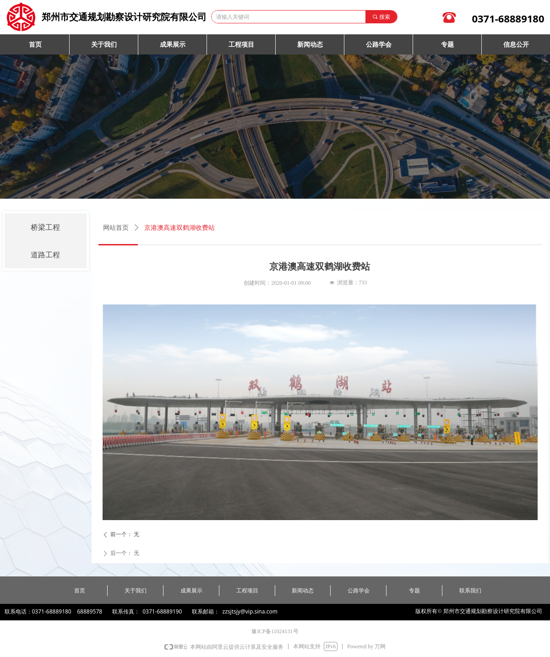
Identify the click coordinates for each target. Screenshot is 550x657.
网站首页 (116, 227)
